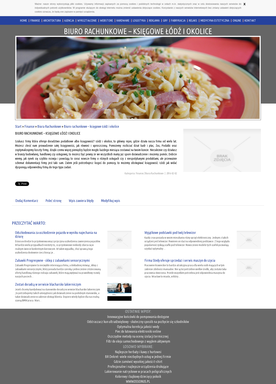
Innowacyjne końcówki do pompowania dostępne (138, 317)
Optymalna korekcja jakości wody (138, 327)
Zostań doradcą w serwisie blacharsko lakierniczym (48, 284)
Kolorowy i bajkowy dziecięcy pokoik (138, 376)
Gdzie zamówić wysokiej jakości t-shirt (138, 362)
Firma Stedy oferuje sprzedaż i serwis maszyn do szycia (179, 260)
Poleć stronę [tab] (53, 201)
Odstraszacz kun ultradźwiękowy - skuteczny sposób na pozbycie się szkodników (138, 322)
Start (18, 126)
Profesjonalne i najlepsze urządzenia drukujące (138, 366)
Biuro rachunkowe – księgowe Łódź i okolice (91, 126)
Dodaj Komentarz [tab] (26, 201)
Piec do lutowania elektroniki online (138, 331)
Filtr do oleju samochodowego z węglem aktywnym (138, 341)
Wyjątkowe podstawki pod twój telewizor (170, 232)
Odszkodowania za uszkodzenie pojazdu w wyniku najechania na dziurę (56, 234)
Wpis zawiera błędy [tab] (81, 201)
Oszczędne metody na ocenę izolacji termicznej (138, 336)
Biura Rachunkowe (49, 126)
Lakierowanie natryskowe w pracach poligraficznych (138, 371)
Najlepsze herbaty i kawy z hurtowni (138, 352)
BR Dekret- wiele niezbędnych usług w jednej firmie (138, 357)
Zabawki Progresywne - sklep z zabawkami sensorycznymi (52, 260)
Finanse (29, 126)
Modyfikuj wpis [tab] (110, 201)
